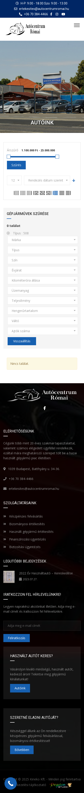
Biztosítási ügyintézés (22, 547)
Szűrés (16, 165)
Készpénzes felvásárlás (23, 516)
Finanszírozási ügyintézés (24, 539)
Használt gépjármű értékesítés (28, 531)
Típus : (18, 233)
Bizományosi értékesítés (24, 524)
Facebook (43, 408)
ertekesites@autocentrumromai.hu (44, 9)
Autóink (20, 688)
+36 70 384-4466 (21, 479)
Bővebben (22, 750)
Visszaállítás (21, 341)
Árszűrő (12, 150)
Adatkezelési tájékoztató (28, 785)
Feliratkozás (16, 638)
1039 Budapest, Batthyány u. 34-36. (34, 469)
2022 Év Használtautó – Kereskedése (46, 573)
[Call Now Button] (10, 783)
